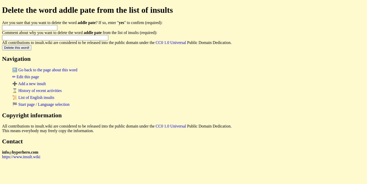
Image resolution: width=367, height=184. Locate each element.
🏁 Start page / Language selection (41, 104)
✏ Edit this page (25, 77)
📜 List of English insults (33, 97)
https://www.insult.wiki (21, 157)
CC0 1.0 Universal (171, 42)
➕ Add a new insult (29, 84)
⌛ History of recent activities (37, 90)
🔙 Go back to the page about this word (44, 70)
